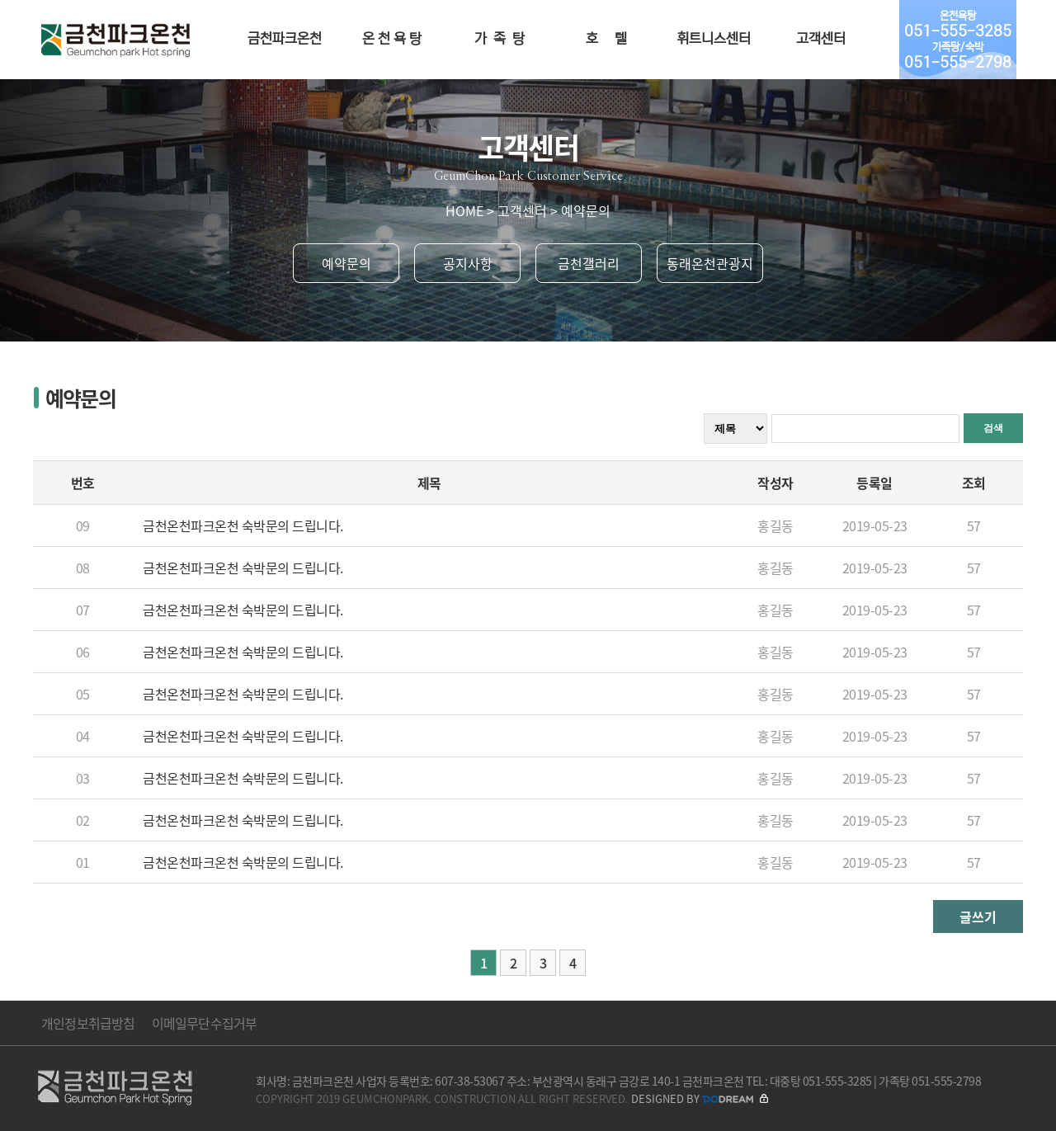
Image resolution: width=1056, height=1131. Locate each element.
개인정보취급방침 (88, 1023)
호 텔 (606, 39)
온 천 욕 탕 (392, 39)
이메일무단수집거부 (204, 1023)
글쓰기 (978, 916)
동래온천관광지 (710, 263)
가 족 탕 (499, 39)
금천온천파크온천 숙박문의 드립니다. (243, 525)
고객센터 (821, 39)
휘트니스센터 (713, 39)
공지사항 (468, 263)
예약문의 (346, 263)
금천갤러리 (589, 263)
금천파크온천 (285, 39)
